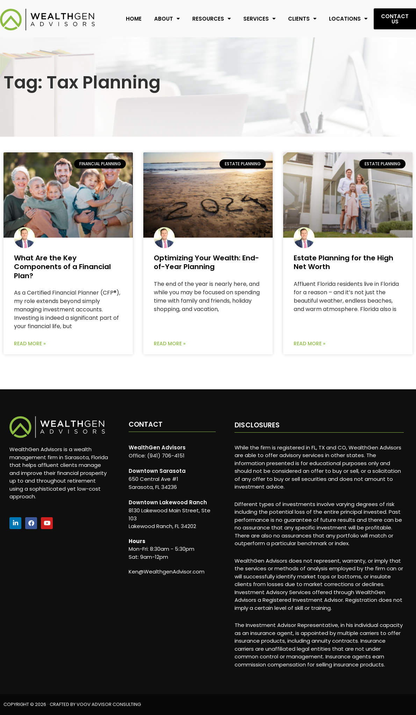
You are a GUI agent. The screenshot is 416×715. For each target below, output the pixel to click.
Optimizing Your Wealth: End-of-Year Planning (206, 262)
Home (134, 18)
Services (259, 19)
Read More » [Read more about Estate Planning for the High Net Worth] (309, 343)
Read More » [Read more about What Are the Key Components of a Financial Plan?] (30, 343)
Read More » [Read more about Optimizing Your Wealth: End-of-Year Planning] (170, 343)
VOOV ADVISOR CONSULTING (109, 704)
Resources (211, 19)
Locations (348, 19)
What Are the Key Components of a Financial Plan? (62, 266)
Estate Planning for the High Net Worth (343, 262)
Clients (302, 19)
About (167, 19)
